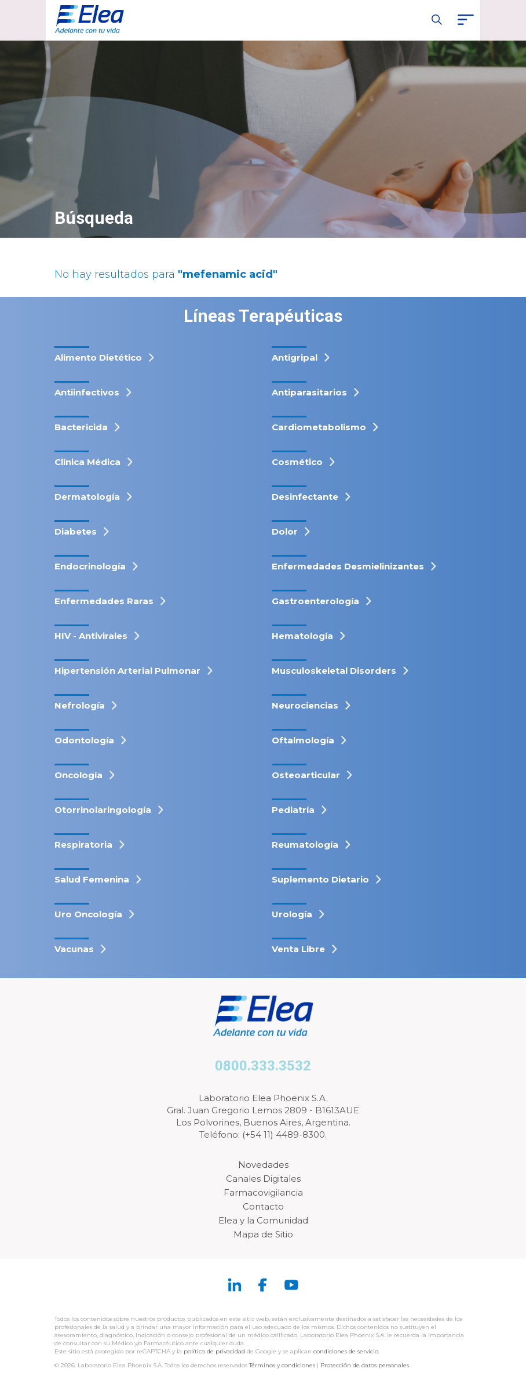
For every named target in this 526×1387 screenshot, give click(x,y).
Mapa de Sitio (263, 1234)
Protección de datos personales (364, 1365)
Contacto (263, 1206)
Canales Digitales (263, 1178)
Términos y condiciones (282, 1365)
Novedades (263, 1164)
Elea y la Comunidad (263, 1220)
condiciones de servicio (345, 1351)
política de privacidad (215, 1351)
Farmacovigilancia (263, 1192)
